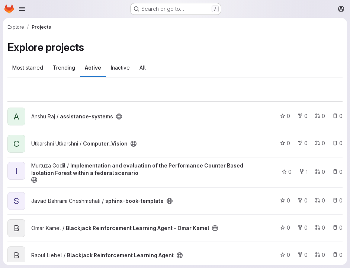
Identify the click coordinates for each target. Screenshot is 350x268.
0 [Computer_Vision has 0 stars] (285, 143)
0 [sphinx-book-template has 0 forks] (303, 200)
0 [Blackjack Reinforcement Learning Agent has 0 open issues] (338, 255)
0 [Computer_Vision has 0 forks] (303, 143)
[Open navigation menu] (22, 9)
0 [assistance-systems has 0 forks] (303, 116)
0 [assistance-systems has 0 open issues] (338, 116)
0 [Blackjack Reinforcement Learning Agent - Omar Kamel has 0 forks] (303, 227)
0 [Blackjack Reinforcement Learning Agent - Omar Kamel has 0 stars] (285, 227)
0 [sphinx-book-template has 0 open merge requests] (320, 200)
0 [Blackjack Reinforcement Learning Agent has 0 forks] (303, 255)
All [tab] (142, 67)
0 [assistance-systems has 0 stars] (285, 116)
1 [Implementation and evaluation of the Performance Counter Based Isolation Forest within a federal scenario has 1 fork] (303, 172)
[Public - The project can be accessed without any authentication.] (119, 116)
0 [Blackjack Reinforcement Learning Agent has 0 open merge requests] (320, 255)
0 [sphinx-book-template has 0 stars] (285, 200)
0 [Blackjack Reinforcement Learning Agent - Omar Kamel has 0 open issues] (338, 227)
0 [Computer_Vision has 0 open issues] (338, 143)
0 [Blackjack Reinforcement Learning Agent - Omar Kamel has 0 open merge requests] (320, 227)
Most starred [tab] (27, 67)
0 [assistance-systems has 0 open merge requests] (320, 116)
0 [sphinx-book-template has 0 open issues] (338, 200)
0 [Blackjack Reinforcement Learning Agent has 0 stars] (285, 255)
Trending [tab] (64, 67)
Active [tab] (93, 67)
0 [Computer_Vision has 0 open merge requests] (320, 143)
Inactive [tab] (120, 67)
